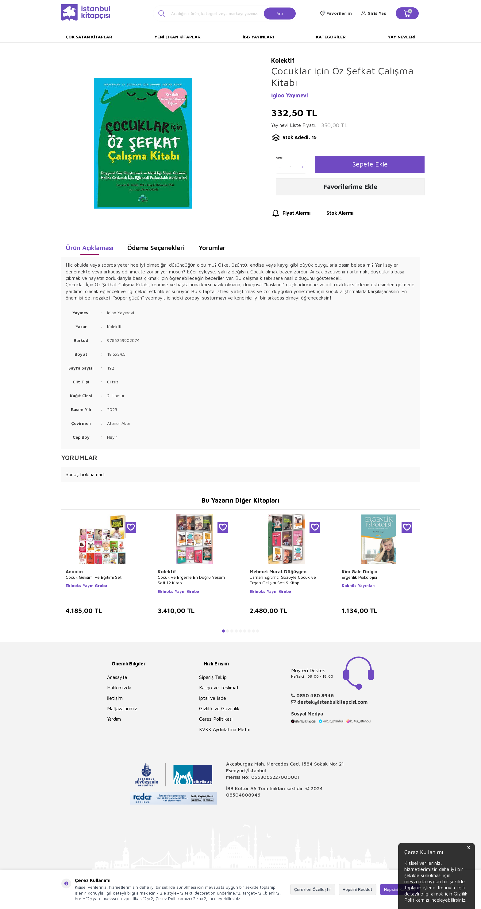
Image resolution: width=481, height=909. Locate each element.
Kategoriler (331, 36)
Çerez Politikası (216, 719)
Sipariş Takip (213, 677)
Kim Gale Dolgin (359, 571)
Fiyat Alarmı (290, 214)
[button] (223, 631)
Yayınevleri (401, 36)
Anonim (74, 571)
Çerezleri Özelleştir (312, 889)
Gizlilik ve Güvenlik (219, 708)
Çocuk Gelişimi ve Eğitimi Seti (94, 577)
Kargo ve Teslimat (219, 687)
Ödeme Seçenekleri (156, 247)
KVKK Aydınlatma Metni (224, 729)
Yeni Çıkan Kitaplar (177, 36)
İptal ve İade (212, 698)
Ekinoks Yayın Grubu (86, 585)
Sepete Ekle (369, 164)
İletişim (115, 698)
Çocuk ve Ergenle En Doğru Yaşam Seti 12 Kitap (191, 579)
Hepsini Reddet (357, 889)
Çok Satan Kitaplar (89, 36)
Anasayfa (117, 677)
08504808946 (243, 794)
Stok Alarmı (334, 214)
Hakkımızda (119, 687)
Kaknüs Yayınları (358, 585)
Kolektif (167, 571)
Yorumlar (211, 247)
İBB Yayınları (258, 36)
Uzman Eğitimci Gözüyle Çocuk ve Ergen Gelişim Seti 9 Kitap (283, 579)
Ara (279, 13)
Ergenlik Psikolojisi (359, 577)
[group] (143, 143)
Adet (280, 157)
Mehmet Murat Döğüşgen (278, 571)
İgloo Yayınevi (289, 95)
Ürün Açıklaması (90, 247)
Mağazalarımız (122, 708)
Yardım (114, 719)
